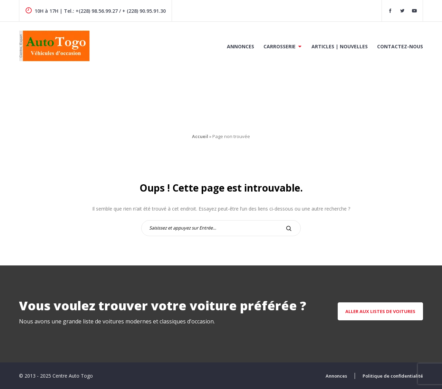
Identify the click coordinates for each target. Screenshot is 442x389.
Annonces (240, 46)
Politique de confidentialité (393, 376)
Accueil (200, 136)
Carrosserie (279, 46)
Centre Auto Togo (72, 375)
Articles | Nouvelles (339, 46)
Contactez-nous (400, 46)
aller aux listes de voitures (380, 311)
